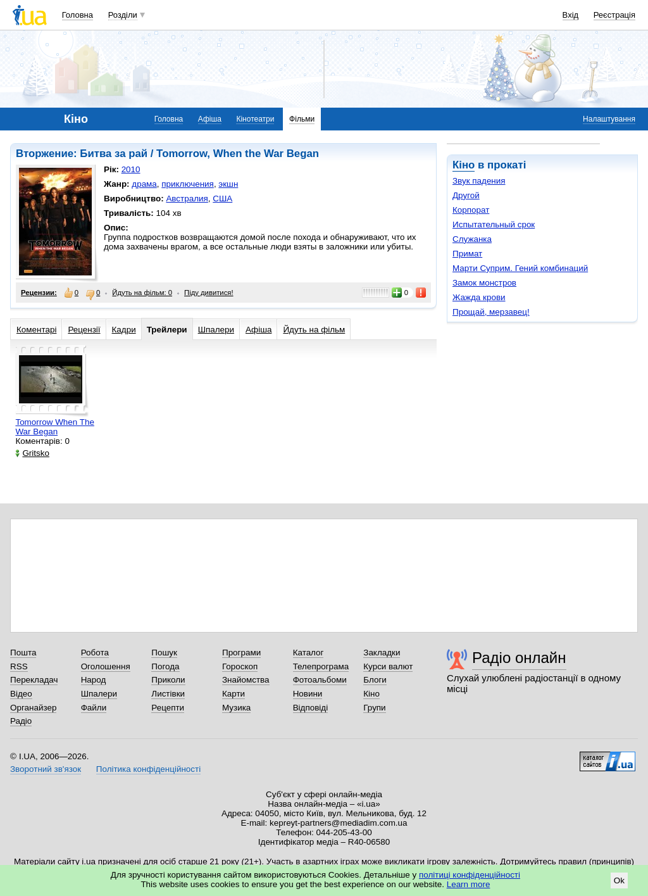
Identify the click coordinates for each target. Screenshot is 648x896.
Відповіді (310, 707)
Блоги (375, 680)
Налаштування (609, 119)
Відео (21, 693)
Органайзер (33, 707)
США (222, 198)
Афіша (209, 119)
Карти (233, 693)
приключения (187, 184)
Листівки (168, 693)
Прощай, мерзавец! (491, 312)
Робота (95, 652)
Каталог (308, 652)
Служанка (472, 239)
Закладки (381, 652)
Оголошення (105, 666)
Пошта (23, 652)
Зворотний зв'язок (45, 769)
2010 (131, 169)
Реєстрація (614, 15)
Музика (236, 707)
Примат (467, 253)
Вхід (571, 15)
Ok (619, 880)
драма (144, 184)
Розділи (122, 15)
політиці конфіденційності (469, 875)
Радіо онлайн (519, 657)
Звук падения (479, 181)
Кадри (124, 329)
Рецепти (167, 707)
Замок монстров (484, 282)
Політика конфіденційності (148, 769)
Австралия (187, 198)
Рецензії (84, 329)
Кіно (463, 165)
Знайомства (246, 680)
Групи (374, 707)
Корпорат (470, 210)
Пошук (164, 652)
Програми (241, 652)
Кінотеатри (255, 119)
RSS (19, 666)
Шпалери (216, 329)
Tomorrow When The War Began (54, 426)
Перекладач (34, 680)
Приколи (168, 680)
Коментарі (36, 329)
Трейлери (167, 329)
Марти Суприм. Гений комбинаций (520, 268)
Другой (466, 195)
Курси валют (388, 666)
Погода (165, 666)
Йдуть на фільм (314, 329)
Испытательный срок (493, 224)
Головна (77, 15)
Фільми (302, 119)
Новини (308, 693)
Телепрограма (321, 666)
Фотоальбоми (320, 680)
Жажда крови (479, 297)
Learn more (468, 884)
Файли (94, 707)
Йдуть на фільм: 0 (142, 292)
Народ (93, 680)
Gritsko (32, 453)
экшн (228, 184)
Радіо (21, 721)
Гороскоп (240, 666)
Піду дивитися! (209, 292)
